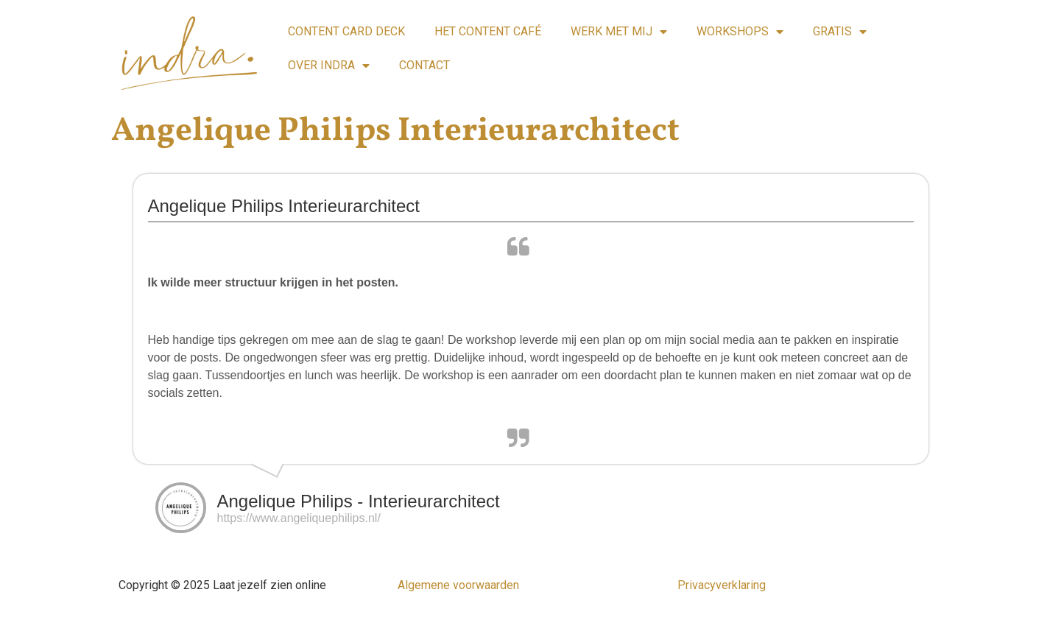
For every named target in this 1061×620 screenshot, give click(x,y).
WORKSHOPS (740, 31)
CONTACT (424, 65)
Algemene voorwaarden (458, 585)
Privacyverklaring (721, 585)
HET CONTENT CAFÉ (487, 31)
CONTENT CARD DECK (346, 31)
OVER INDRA (329, 65)
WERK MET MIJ (619, 31)
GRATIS (840, 31)
